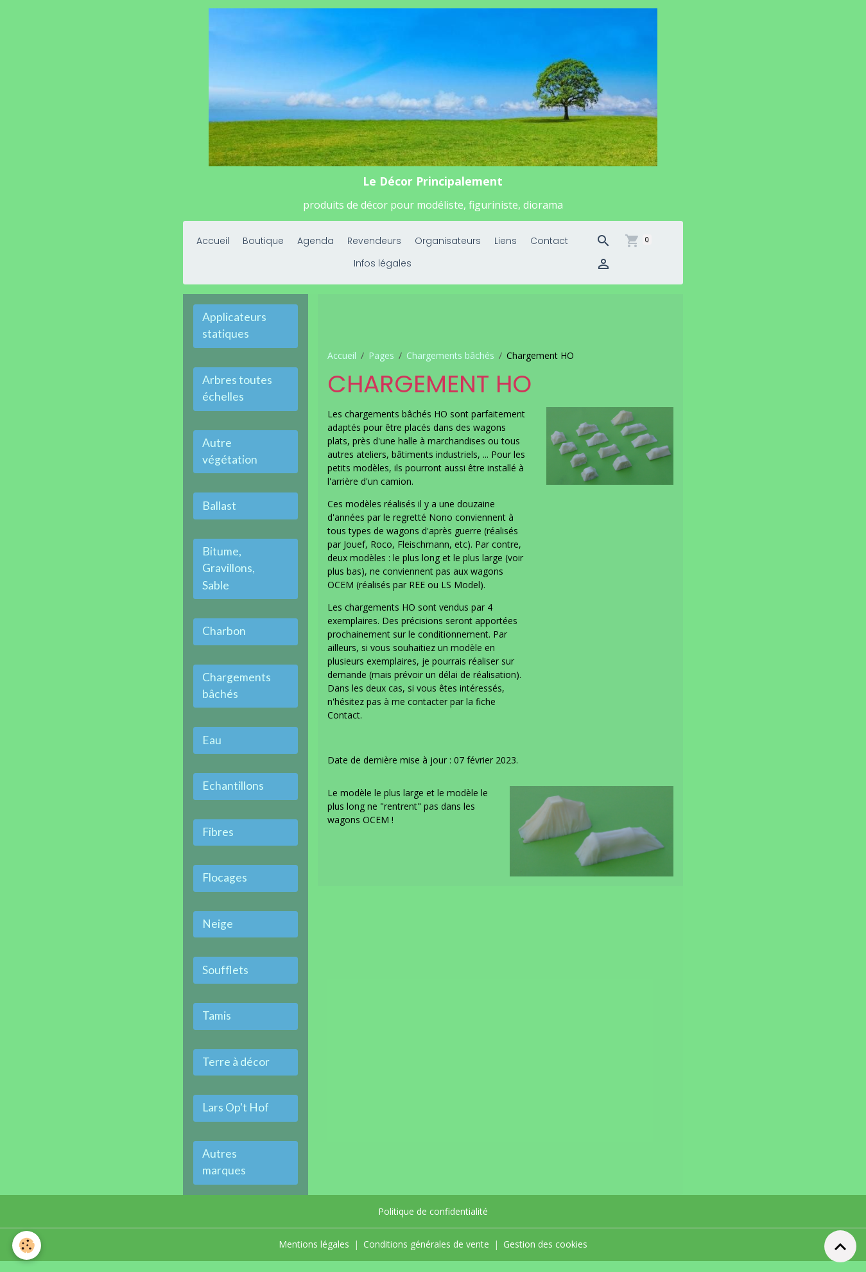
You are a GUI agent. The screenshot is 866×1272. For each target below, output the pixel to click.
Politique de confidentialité (433, 1223)
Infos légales (382, 268)
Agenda (315, 246)
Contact (549, 246)
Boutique (263, 246)
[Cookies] (27, 1245)
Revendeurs (374, 246)
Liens (505, 246)
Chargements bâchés (450, 360)
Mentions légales (314, 1256)
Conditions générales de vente (426, 1256)
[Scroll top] (840, 1246)
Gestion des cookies (545, 1256)
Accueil (212, 246)
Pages (381, 360)
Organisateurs (448, 246)
